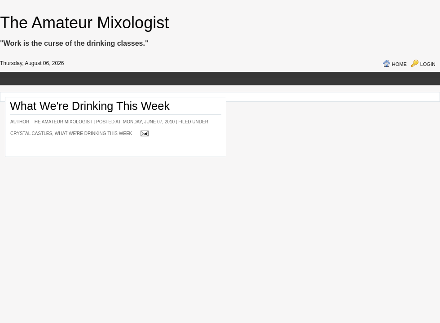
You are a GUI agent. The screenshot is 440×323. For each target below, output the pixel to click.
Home (399, 64)
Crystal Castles (31, 133)
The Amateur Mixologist (84, 22)
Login (428, 64)
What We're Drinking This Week (90, 106)
